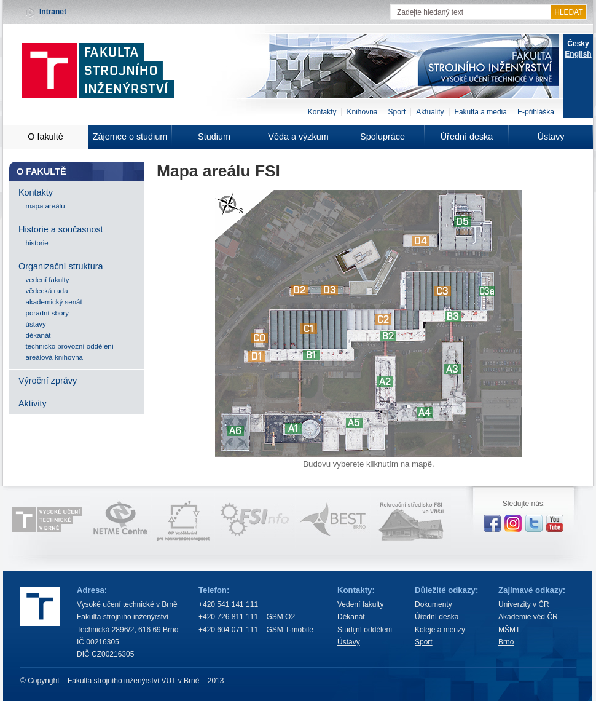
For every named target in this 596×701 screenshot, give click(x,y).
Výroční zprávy (47, 381)
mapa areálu (45, 206)
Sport (397, 112)
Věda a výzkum (298, 136)
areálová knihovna (54, 357)
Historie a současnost (60, 229)
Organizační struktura (60, 266)
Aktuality (430, 112)
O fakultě (45, 136)
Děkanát (351, 616)
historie (37, 243)
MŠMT (509, 629)
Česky (578, 43)
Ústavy (551, 136)
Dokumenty (433, 604)
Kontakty (322, 112)
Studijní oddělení (364, 629)
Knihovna (362, 112)
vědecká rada (47, 291)
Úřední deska (467, 136)
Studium (214, 136)
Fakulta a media (481, 112)
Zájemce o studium (130, 136)
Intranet (52, 11)
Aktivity (32, 403)
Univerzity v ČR (523, 604)
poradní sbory (47, 313)
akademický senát (54, 302)
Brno (506, 642)
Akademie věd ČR (528, 616)
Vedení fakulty (360, 604)
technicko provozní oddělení (70, 346)
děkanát (38, 335)
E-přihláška (535, 112)
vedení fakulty (47, 279)
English (578, 54)
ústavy (36, 324)
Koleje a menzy (440, 629)
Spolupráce (382, 136)
